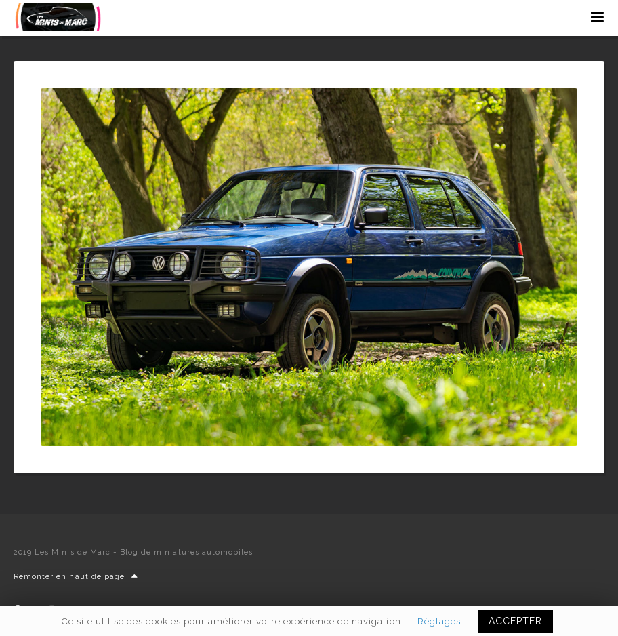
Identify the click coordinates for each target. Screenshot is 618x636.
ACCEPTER (515, 621)
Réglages (439, 621)
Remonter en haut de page (76, 576)
